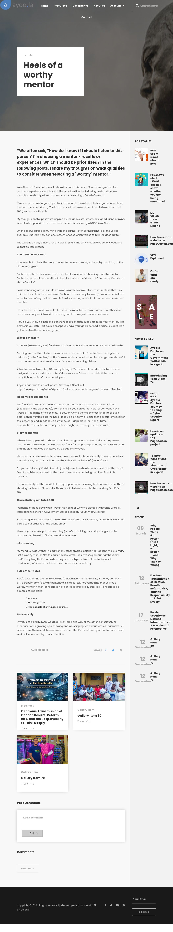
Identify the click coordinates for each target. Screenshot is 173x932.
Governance (80, 5)
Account (117, 5)
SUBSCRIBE (144, 914)
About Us (99, 5)
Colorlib (25, 911)
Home (44, 5)
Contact (86, 17)
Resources (60, 5)
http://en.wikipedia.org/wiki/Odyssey (39, 389)
